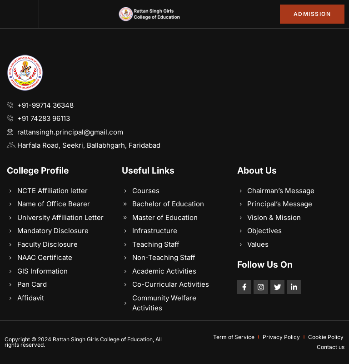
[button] (19, 14)
